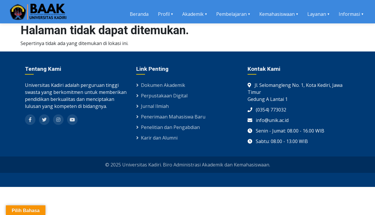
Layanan (316, 14)
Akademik (193, 14)
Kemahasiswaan (277, 14)
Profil (164, 14)
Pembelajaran (231, 14)
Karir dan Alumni (157, 138)
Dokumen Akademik (160, 85)
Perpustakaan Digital (162, 95)
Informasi (349, 14)
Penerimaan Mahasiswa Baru (170, 116)
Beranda (139, 14)
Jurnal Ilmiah (152, 106)
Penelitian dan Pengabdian (168, 127)
